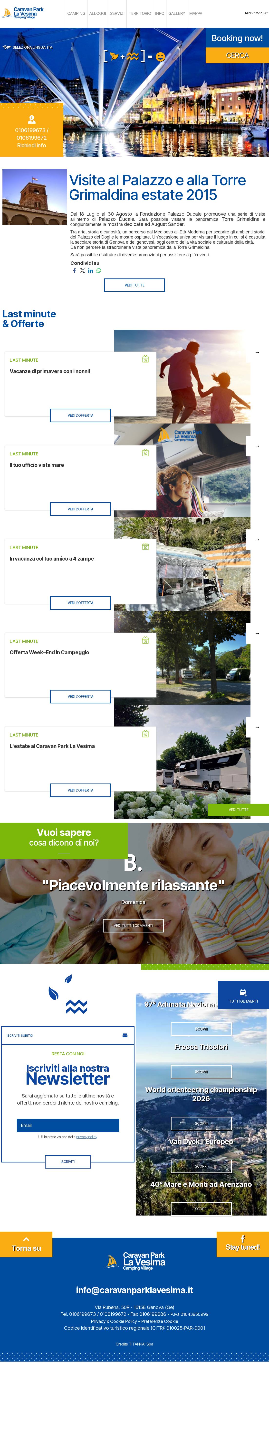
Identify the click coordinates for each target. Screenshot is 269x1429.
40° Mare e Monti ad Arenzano (201, 1243)
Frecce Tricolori (201, 1082)
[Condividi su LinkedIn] (90, 268)
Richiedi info (31, 144)
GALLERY (170, 13)
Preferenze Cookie (162, 1389)
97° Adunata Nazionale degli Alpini (201, 1027)
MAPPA (186, 13)
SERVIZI (119, 13)
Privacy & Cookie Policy (112, 1389)
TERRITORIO (138, 13)
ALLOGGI (103, 13)
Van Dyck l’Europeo (201, 1193)
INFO (155, 13)
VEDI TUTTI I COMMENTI (133, 948)
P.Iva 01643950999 (190, 1382)
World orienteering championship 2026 (201, 1137)
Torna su (26, 1314)
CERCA (237, 53)
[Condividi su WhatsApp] (99, 268)
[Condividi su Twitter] (82, 268)
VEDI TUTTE (134, 284)
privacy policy (86, 1156)
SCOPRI (201, 1065)
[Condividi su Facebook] (74, 268)
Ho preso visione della (69, 1156)
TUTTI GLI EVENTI (243, 1016)
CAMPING (84, 13)
